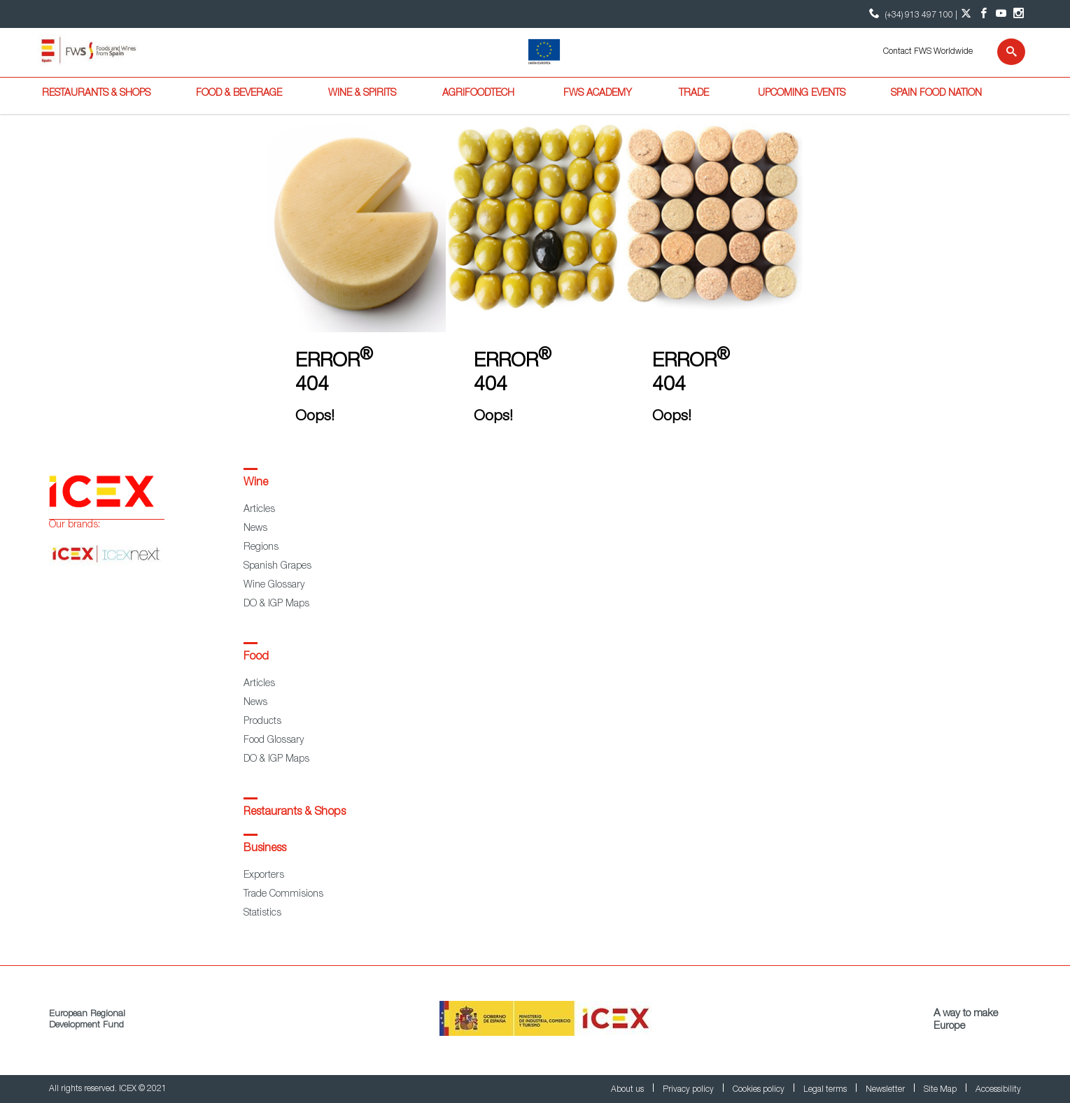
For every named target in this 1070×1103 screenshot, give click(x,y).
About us (628, 1090)
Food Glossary (274, 741)
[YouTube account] (1001, 14)
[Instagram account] (1018, 14)
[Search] (1002, 51)
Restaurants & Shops (96, 94)
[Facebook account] (983, 14)
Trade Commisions (283, 894)
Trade (694, 94)
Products (262, 722)
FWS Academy (597, 94)
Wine (256, 483)
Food (256, 657)
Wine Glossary (274, 585)
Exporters (264, 876)
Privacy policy (689, 1090)
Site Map (941, 1090)
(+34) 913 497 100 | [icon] (911, 14)
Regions (261, 548)
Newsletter (886, 1090)
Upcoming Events (801, 94)
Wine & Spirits (362, 94)
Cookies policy (760, 1090)
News (255, 529)
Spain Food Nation (936, 94)
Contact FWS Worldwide (928, 52)
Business (265, 849)
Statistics (262, 913)
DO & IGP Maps (276, 604)
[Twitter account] (966, 14)
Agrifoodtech (478, 94)
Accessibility (998, 1090)
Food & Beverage (239, 94)
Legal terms (826, 1090)
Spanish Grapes (277, 566)
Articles (259, 510)
